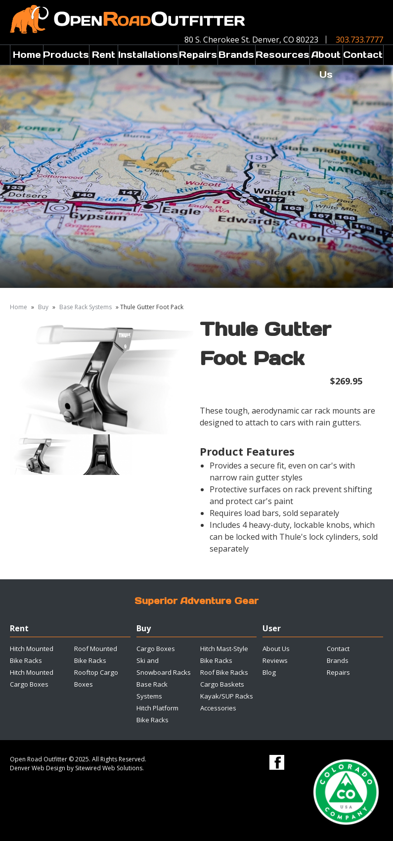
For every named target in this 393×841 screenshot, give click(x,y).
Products (66, 54)
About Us (326, 57)
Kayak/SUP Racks (226, 696)
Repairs (198, 54)
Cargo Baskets (222, 684)
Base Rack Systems (85, 307)
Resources (282, 54)
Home (27, 54)
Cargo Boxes (155, 648)
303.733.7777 (359, 39)
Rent (103, 54)
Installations (148, 54)
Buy (43, 307)
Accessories (218, 707)
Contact (363, 54)
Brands (236, 54)
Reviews (275, 660)
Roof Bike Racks (224, 672)
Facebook (276, 762)
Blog (269, 672)
